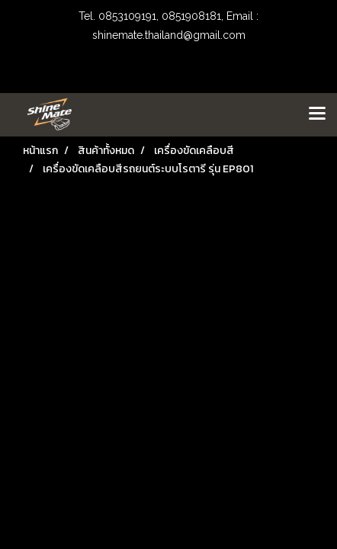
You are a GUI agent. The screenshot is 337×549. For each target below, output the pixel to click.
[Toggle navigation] (317, 114)
